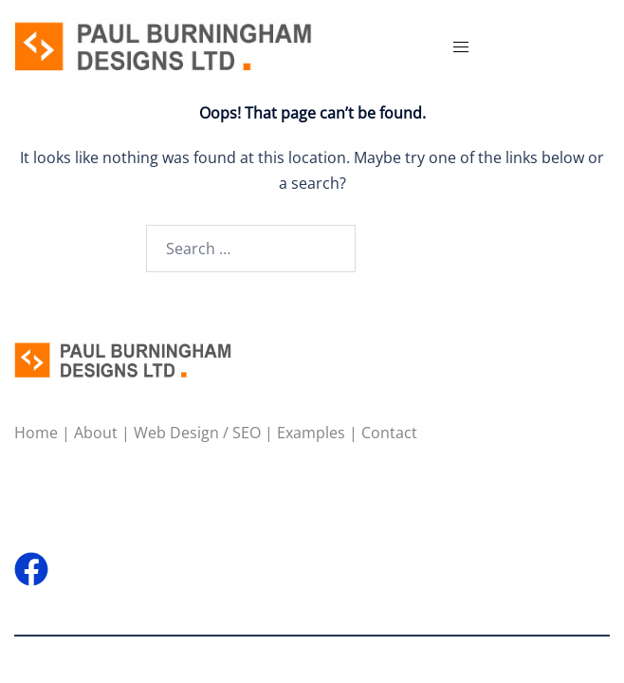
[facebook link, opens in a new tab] (31, 557)
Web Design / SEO (197, 432)
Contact (389, 432)
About (96, 432)
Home (36, 432)
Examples (311, 432)
